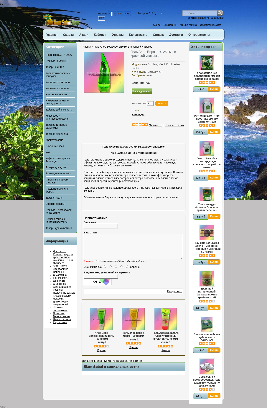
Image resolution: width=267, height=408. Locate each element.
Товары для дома (56, 167)
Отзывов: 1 (155, 125)
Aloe (131, 365)
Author (2, 407)
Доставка (176, 34)
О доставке (59, 284)
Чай (48, 152)
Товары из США (55, 67)
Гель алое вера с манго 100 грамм (133, 339)
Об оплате (59, 281)
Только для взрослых (58, 173)
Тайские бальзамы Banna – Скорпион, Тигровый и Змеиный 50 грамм (207, 247)
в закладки (138, 114)
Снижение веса (55, 146)
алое (100, 365)
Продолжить (174, 296)
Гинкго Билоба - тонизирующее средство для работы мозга (207, 163)
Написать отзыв (174, 125)
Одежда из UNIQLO (57, 61)
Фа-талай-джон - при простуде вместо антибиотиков (207, 119)
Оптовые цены (199, 34)
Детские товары (55, 204)
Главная (156, 25)
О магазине (60, 275)
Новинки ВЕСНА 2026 (59, 55)
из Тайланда (120, 365)
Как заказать (138, 34)
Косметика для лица (58, 82)
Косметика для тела (57, 88)
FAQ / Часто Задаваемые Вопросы (60, 269)
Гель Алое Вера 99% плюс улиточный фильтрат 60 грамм (166, 340)
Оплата (158, 34)
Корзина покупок (188, 25)
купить (107, 365)
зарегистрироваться (212, 18)
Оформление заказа (210, 25)
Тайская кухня (54, 198)
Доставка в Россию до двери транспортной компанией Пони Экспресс (63, 257)
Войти (191, 18)
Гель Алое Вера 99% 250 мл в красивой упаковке (123, 47)
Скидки (68, 34)
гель (93, 365)
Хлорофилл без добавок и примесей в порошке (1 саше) (207, 76)
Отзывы (117, 34)
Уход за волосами (56, 94)
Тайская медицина (57, 134)
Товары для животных (59, 228)
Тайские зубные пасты (59, 109)
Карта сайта (60, 322)
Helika (139, 365)
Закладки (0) (170, 25)
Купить (101, 355)
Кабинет (100, 34)
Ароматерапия (54, 140)
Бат (120, 13)
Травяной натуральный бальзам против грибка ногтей (207, 293)
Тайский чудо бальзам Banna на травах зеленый (206, 207)
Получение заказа (64, 293)
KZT (101, 18)
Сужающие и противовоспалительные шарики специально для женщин (207, 381)
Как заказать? (61, 278)
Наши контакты (62, 319)
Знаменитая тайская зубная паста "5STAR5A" (207, 337)
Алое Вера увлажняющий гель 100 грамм (101, 340)
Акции (83, 34)
